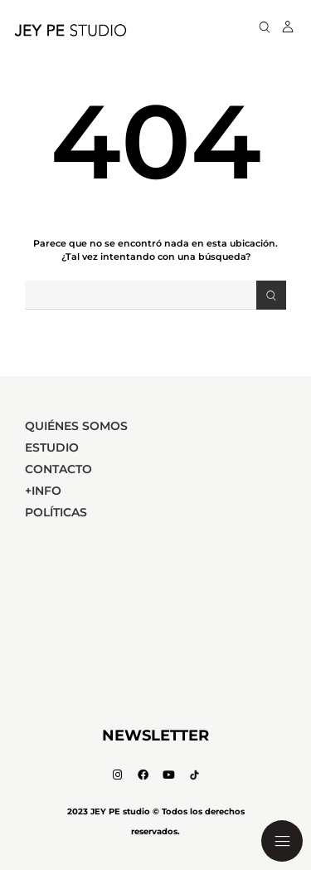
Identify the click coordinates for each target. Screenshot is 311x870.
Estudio (52, 447)
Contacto (58, 469)
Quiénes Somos (76, 425)
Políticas (56, 512)
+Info (43, 490)
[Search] (271, 295)
